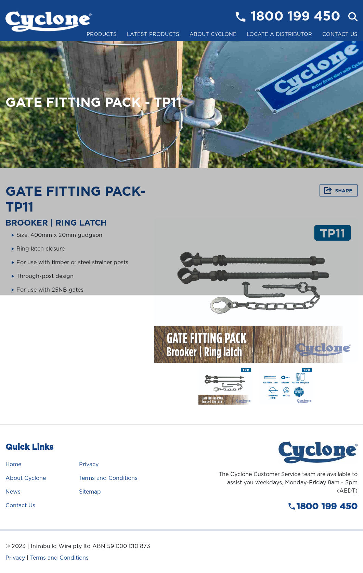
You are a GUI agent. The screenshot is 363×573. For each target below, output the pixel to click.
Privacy (89, 464)
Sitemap (90, 491)
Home (13, 464)
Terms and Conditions (108, 478)
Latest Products (153, 34)
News (13, 491)
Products (102, 34)
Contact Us (340, 34)
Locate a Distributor (279, 34)
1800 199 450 (295, 16)
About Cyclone (213, 34)
